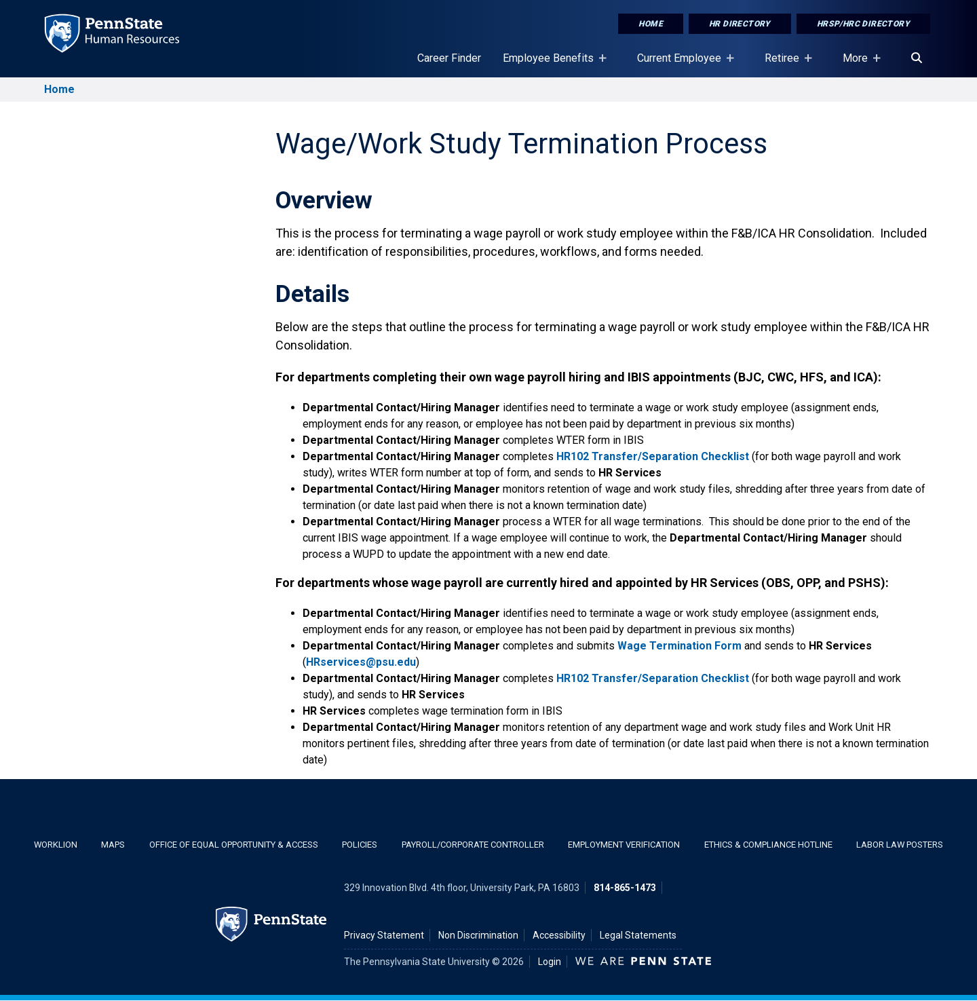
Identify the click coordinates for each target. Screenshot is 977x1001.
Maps (113, 844)
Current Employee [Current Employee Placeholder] (681, 64)
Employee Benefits (551, 64)
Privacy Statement (384, 935)
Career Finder (449, 58)
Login (549, 961)
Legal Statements (638, 935)
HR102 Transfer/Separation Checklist (652, 456)
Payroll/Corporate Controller (473, 844)
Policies (359, 844)
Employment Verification (624, 844)
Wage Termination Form (679, 645)
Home (650, 24)
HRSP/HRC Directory (863, 24)
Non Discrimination (478, 935)
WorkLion (55, 844)
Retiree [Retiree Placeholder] (785, 64)
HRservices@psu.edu (361, 662)
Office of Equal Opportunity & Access (233, 844)
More (858, 64)
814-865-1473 (625, 887)
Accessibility (559, 935)
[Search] (916, 58)
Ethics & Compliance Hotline (768, 844)
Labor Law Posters (899, 844)
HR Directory (740, 24)
